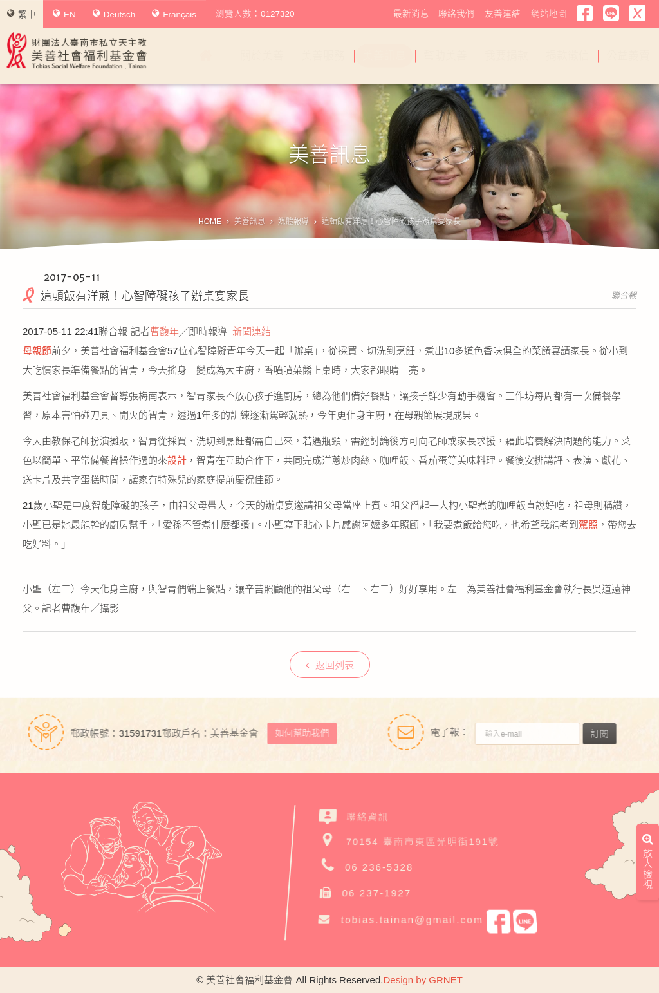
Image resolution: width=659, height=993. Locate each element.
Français (174, 14)
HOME (209, 221)
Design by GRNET (422, 979)
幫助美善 (445, 56)
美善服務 (323, 56)
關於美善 (262, 56)
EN (64, 14)
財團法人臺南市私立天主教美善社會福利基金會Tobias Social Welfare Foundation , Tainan (77, 50)
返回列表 (330, 664)
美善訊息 (384, 56)
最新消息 (411, 14)
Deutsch (114, 14)
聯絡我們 (456, 14)
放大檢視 (648, 741)
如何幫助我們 (296, 733)
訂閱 (605, 733)
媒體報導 (293, 221)
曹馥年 (164, 331)
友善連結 (503, 14)
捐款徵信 (567, 56)
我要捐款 (506, 56)
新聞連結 (251, 331)
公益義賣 (628, 56)
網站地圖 (549, 14)
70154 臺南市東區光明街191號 (423, 840)
